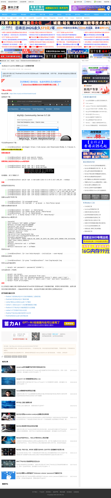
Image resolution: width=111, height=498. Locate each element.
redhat (24, 356)
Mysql (8, 18)
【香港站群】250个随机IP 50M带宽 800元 (41, 39)
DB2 (25, 18)
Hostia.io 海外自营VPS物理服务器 (66, 35)
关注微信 (98, 1)
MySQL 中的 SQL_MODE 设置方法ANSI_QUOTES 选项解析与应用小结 (40, 449)
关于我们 (34, 492)
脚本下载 (42, 14)
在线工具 (31, 1)
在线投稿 (76, 492)
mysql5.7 (14, 356)
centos (20, 356)
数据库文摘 (79, 18)
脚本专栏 (33, 14)
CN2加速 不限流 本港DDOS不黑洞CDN (40, 32)
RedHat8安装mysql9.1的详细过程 (17, 316)
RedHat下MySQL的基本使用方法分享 (18, 313)
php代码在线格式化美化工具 (93, 214)
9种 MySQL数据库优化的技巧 (93, 176)
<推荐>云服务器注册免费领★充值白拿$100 (14, 32)
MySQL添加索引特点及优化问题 (27, 426)
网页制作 (14, 14)
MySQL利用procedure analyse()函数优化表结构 (32, 414)
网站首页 (4, 14)
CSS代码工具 (88, 206)
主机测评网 (23, 1)
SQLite (45, 18)
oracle (20, 18)
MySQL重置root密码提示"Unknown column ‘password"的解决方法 (39, 473)
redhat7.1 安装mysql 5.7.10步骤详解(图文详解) (21, 305)
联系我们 (48, 492)
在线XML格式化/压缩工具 (92, 212)
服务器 (59, 14)
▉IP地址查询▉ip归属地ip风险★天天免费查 (42, 37)
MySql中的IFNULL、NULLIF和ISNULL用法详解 (32, 438)
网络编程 (23, 14)
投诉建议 (69, 492)
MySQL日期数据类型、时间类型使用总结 (97, 125)
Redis (66, 18)
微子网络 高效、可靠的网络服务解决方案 (68, 42)
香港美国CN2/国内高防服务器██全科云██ (14, 47)
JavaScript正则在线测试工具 (92, 225)
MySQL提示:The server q (92, 114)
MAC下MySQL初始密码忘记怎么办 (28, 461)
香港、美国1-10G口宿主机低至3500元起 (68, 39)
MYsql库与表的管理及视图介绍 (93, 171)
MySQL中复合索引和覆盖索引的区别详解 (96, 174)
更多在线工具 (88, 231)
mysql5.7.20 (8, 356)
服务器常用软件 (12, 1)
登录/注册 (79, 1)
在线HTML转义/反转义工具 (92, 220)
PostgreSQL (53, 18)
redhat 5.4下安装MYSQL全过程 (16, 310)
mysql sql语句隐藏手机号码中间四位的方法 (30, 367)
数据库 (51, 14)
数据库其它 (87, 18)
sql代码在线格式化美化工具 (92, 217)
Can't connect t (89, 103)
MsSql (3, 18)
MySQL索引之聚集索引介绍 (92, 185)
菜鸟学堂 (3, 1)
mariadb (14, 18)
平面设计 (96, 14)
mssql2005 (39, 18)
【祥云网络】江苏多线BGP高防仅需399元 (96, 42)
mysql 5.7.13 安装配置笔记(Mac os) (28, 379)
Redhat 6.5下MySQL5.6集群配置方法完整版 (20, 307)
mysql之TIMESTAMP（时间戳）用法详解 (97, 109)
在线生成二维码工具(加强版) (93, 228)
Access (72, 18)
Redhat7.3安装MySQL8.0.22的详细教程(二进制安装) (23, 296)
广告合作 (41, 492)
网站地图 (62, 492)
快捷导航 (107, 1)
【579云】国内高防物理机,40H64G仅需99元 (14, 39)
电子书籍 (68, 14)
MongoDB (60, 18)
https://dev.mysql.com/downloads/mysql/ (23, 93)
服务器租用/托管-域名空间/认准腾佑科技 (95, 44)
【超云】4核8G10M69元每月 (37, 44)
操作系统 (77, 14)
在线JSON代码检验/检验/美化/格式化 (95, 223)
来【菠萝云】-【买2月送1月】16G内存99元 (14, 35)
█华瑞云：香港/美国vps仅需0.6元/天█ (68, 44)
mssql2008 (31, 18)
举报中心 (88, 1)
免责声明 (55, 492)
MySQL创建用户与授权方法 (94, 117)
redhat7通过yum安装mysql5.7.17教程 (18, 302)
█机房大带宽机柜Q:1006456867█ (94, 35)
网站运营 (87, 14)
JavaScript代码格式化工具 (92, 209)
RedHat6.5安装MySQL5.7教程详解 (17, 299)
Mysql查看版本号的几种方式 (94, 120)
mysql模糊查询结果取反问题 (25, 390)
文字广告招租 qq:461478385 (65, 32)
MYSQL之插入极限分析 (24, 402)
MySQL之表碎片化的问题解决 (93, 187)
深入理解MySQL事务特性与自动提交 (95, 179)
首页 (8, 60)
